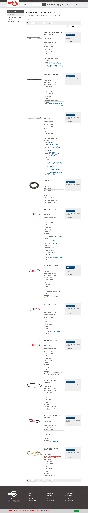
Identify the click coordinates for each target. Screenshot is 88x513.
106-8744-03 (55, 65)
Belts (30, 495)
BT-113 (51, 249)
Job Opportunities (69, 500)
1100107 (55, 152)
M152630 (58, 331)
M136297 (53, 331)
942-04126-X (48, 149)
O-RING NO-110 (48, 180)
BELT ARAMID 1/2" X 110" (51, 304)
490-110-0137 (59, 142)
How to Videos (50, 500)
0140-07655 (57, 243)
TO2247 (57, 155)
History (48, 497)
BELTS (10, 19)
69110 (49, 245)
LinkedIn (16, 501)
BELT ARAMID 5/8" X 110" (51, 209)
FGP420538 (51, 250)
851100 (52, 247)
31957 (56, 145)
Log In (71, 37)
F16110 (54, 242)
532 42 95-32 (58, 408)
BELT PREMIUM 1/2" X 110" (51, 340)
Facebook (9, 501)
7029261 (60, 257)
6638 (50, 333)
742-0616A (57, 163)
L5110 (50, 238)
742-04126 (50, 150)
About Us (58, 1)
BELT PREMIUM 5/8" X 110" (51, 265)
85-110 (53, 252)
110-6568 (56, 103)
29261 (46, 259)
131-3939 (57, 62)
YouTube (14, 501)
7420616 (57, 162)
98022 (50, 168)
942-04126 (53, 149)
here (43, 510)
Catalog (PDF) (52, 1)
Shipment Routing (69, 495)
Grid (29, 23)
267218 (57, 153)
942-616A (50, 161)
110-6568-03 (58, 63)
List (33, 23)
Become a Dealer (68, 1)
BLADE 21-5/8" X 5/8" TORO (51, 74)
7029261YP (55, 257)
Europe (78, 4)
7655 (50, 293)
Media (62, 1)
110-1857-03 (52, 62)
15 (44, 23)
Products (31, 492)
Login (74, 1)
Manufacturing (50, 493)
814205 (51, 157)
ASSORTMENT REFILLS (14, 21)
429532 (55, 406)
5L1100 (59, 235)
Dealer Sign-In (64, 5)
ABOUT (48, 492)
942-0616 (51, 144)
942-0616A (53, 147)
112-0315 (47, 169)
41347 (50, 159)
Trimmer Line (32, 497)
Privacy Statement (69, 498)
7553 (50, 369)
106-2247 (51, 170)
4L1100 (59, 330)
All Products (50, 4)
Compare (70, 41)
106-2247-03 (52, 63)
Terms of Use (68, 497)
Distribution (49, 495)
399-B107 (53, 256)
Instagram (18, 501)
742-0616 (56, 144)
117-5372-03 (51, 103)
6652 (50, 254)
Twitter (11, 501)
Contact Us (78, 1)
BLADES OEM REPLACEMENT (15, 17)
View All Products (33, 498)
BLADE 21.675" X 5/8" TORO (51, 113)
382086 (54, 475)
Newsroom (49, 498)
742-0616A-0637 (51, 163)
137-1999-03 (49, 105)
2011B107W (55, 240)
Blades (30, 493)
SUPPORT (66, 492)
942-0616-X (58, 147)
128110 (56, 236)
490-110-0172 (52, 142)
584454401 (47, 409)
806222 (53, 153)
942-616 (54, 161)
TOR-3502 (52, 155)
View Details (70, 34)
